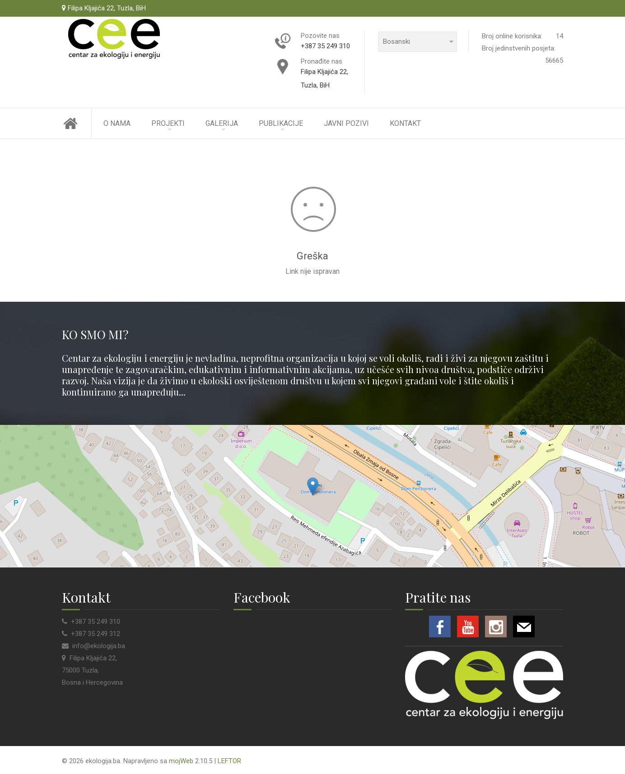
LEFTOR (229, 761)
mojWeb (181, 761)
